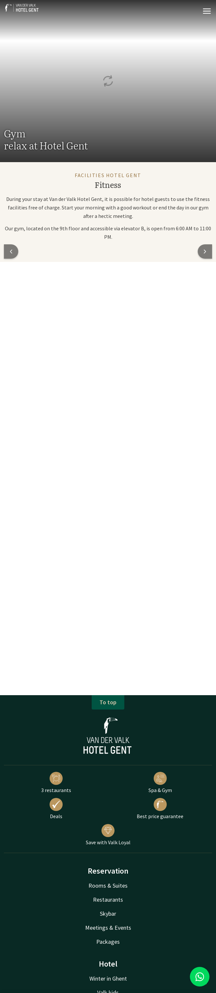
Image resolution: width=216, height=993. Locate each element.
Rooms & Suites (108, 885)
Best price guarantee (160, 808)
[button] (11, 251)
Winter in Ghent (108, 978)
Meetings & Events (108, 927)
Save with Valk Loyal (108, 835)
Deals (56, 808)
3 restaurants (56, 782)
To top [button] (108, 702)
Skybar (108, 913)
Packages (108, 941)
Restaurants (108, 899)
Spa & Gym (160, 782)
